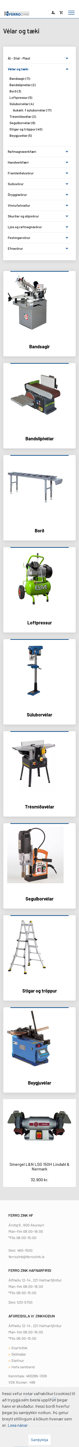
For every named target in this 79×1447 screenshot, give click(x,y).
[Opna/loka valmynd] (71, 12)
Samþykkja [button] (39, 1440)
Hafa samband (23, 1366)
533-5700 (24, 1302)
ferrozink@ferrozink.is (26, 1256)
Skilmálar (18, 1354)
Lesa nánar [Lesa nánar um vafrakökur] (18, 1425)
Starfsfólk (19, 1347)
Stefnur (17, 1360)
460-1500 (24, 1250)
